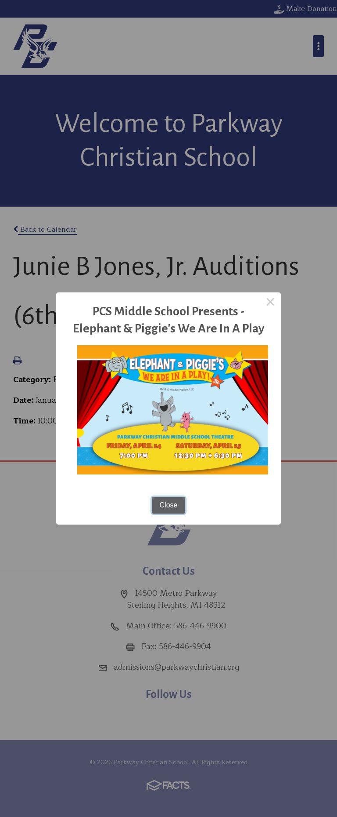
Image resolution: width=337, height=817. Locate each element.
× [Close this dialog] (270, 303)
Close (169, 505)
